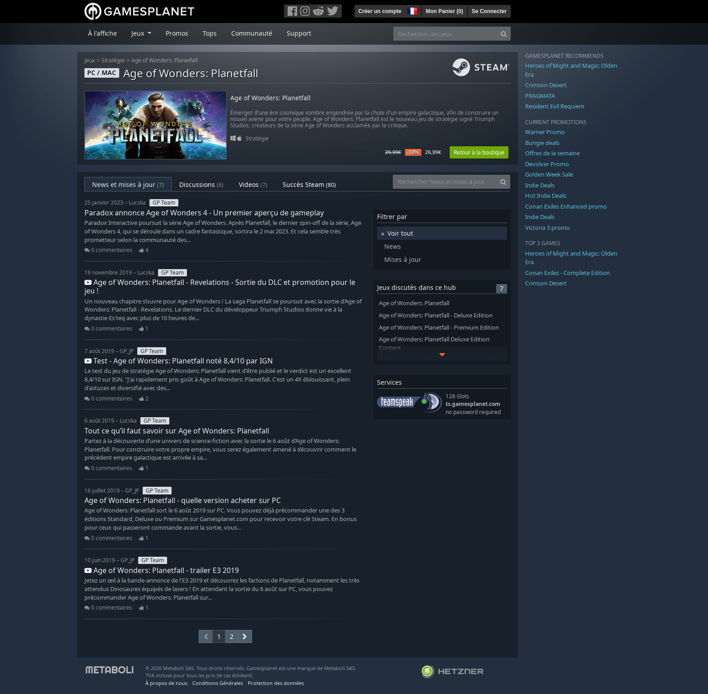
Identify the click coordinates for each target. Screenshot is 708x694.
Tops (210, 33)
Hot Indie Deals (545, 195)
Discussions (201, 184)
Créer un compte (380, 11)
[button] (411, 9)
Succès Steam (309, 184)
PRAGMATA (540, 96)
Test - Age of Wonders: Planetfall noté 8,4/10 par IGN (178, 361)
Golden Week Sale (549, 174)
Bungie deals (542, 143)
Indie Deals (539, 185)
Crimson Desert (546, 85)
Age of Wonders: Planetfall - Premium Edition (439, 327)
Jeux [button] (138, 33)
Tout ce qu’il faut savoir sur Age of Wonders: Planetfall (176, 431)
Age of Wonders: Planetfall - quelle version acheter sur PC (182, 500)
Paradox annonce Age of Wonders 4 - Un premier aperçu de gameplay (204, 213)
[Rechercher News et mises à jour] (445, 182)
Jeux (89, 60)
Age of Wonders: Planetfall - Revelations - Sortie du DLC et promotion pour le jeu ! (219, 286)
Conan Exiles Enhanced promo (566, 206)
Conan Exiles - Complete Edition (567, 273)
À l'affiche (102, 33)
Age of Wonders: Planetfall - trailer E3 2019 (161, 570)
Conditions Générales (217, 683)
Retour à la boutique (479, 152)
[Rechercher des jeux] (445, 34)
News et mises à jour (128, 184)
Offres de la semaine (552, 153)
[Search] (504, 34)
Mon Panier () (444, 11)
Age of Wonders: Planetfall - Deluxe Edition (436, 315)
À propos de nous (166, 683)
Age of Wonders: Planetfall (164, 60)
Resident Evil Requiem (554, 106)
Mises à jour (402, 259)
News (392, 246)
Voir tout (400, 233)
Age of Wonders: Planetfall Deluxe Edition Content (434, 343)
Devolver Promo (547, 164)
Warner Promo (545, 132)
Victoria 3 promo (547, 228)
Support (299, 33)
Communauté (251, 33)
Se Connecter (489, 11)
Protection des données (276, 683)
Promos (177, 33)
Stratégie (113, 60)
